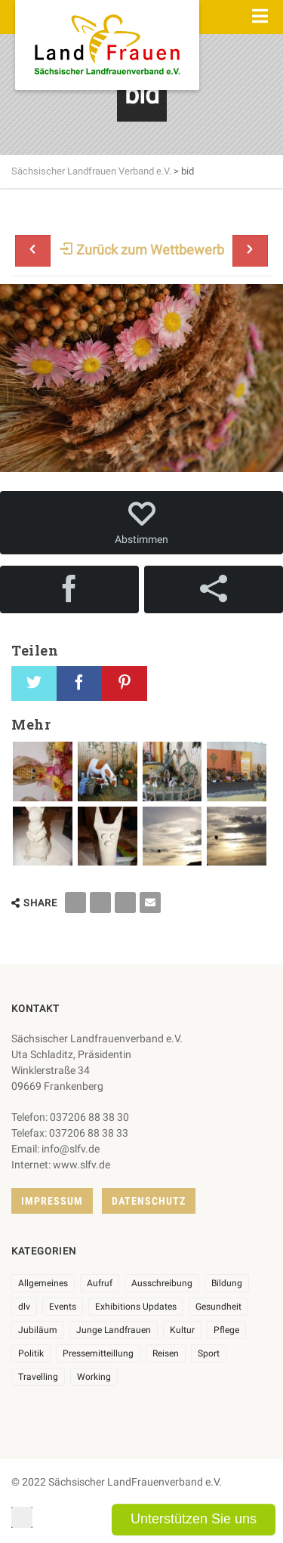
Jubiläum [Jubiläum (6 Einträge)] (37, 1330)
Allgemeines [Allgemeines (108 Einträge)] (43, 1283)
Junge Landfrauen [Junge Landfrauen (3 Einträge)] (113, 1330)
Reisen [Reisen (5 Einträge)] (165, 1353)
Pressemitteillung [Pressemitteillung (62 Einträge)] (98, 1353)
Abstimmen (141, 522)
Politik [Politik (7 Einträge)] (31, 1353)
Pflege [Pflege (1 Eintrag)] (226, 1330)
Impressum (52, 1201)
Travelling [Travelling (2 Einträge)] (38, 1377)
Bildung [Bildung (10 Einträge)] (226, 1283)
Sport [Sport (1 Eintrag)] (209, 1353)
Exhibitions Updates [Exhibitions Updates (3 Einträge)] (136, 1306)
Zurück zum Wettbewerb (142, 250)
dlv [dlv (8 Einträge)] (24, 1306)
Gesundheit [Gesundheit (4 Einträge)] (218, 1306)
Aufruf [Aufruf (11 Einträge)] (99, 1283)
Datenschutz (149, 1201)
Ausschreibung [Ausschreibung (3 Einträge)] (161, 1283)
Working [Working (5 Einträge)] (94, 1377)
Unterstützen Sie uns (194, 1518)
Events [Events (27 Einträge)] (62, 1306)
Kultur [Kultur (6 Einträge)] (182, 1330)
